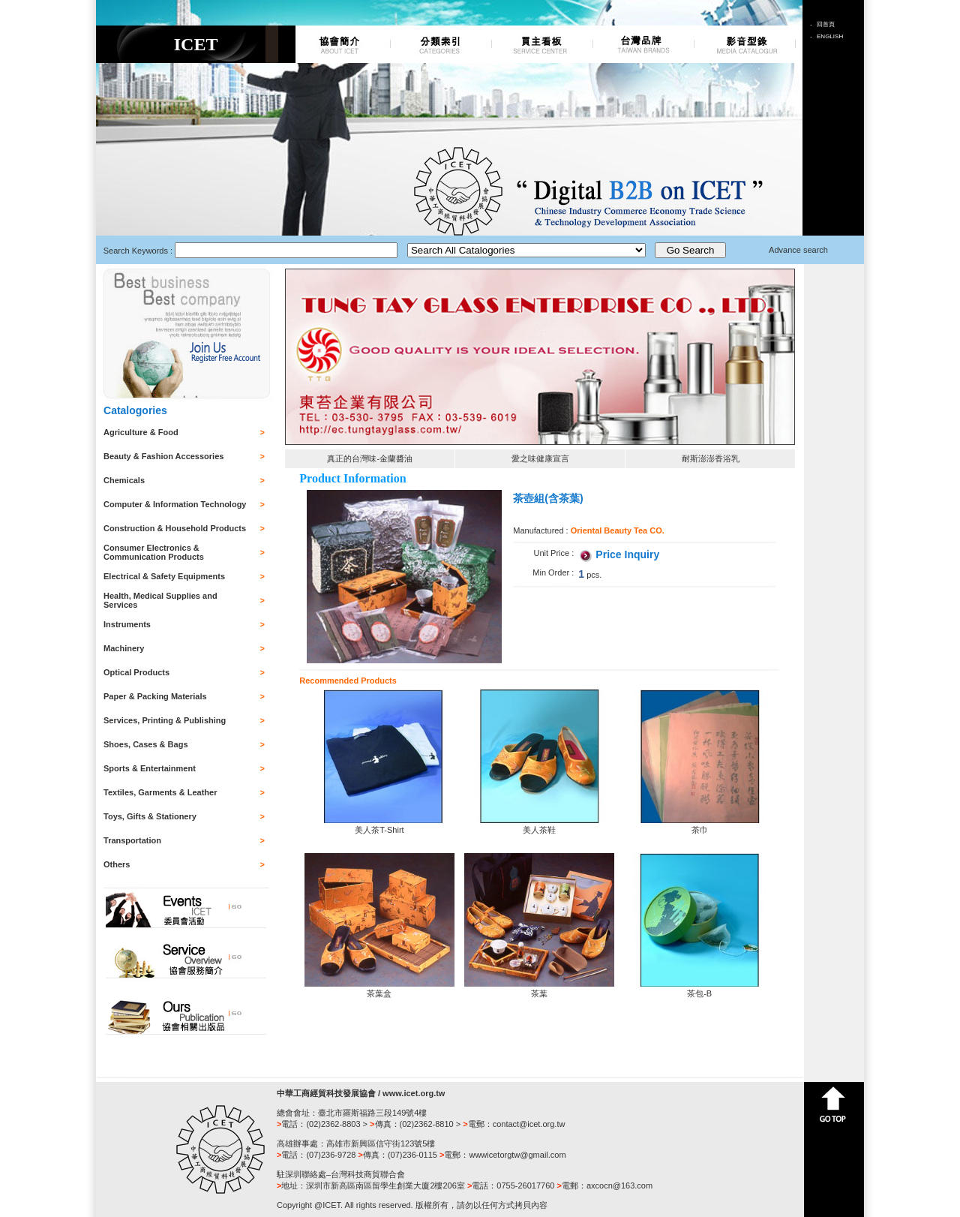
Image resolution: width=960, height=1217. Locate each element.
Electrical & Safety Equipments (164, 576)
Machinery (124, 648)
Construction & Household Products (175, 528)
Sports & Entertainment (150, 768)
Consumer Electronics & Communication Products (154, 552)
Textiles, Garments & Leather (160, 792)
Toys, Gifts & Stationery (150, 816)
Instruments (127, 624)
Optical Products (137, 672)
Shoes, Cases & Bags (146, 744)
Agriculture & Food (141, 432)
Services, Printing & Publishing (165, 720)
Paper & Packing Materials (155, 696)
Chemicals (124, 480)
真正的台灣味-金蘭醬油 (369, 458)
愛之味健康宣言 (540, 458)
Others (117, 864)
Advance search (798, 249)
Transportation (132, 840)
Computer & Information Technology (175, 504)
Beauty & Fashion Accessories (164, 456)
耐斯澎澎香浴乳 (711, 458)
